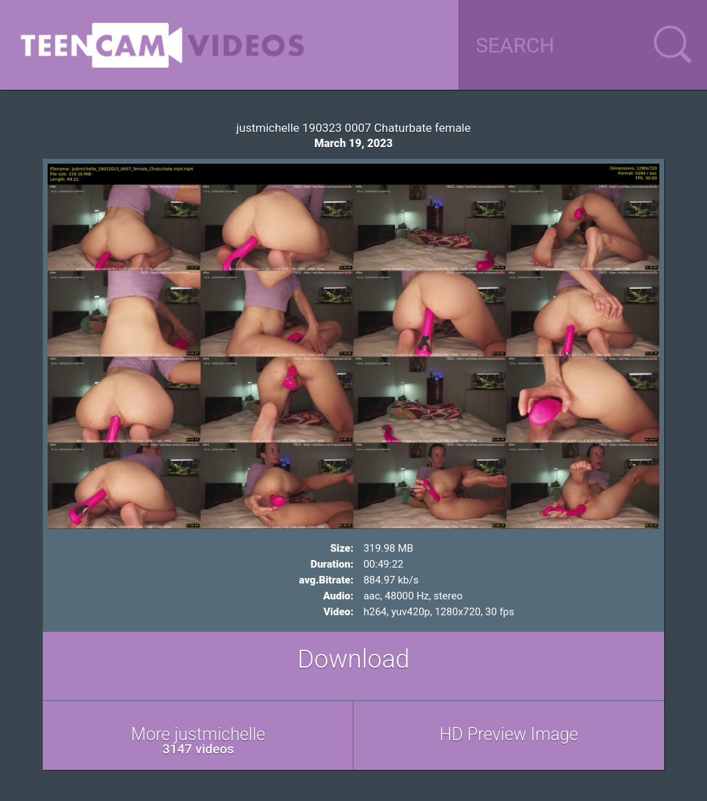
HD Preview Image (508, 734)
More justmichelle (198, 740)
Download (354, 659)
